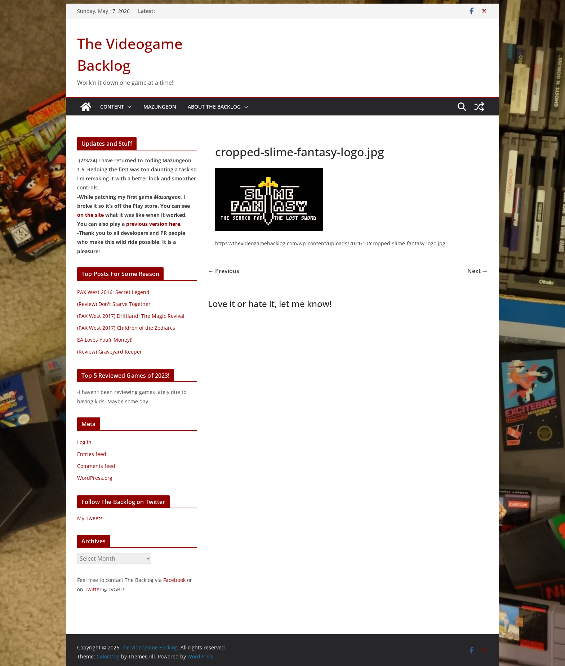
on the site (90, 214)
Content (112, 106)
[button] (128, 107)
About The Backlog (214, 106)
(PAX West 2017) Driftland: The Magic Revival (130, 315)
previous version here (153, 223)
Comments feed (96, 466)
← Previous (223, 271)
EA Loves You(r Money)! (105, 339)
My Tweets (90, 518)
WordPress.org (94, 477)
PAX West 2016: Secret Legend (113, 292)
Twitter (93, 589)
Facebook (174, 580)
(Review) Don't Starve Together (114, 304)
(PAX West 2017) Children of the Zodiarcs (126, 327)
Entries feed (91, 454)
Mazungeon (159, 106)
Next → (477, 271)
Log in (84, 442)
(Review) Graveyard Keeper (109, 351)
